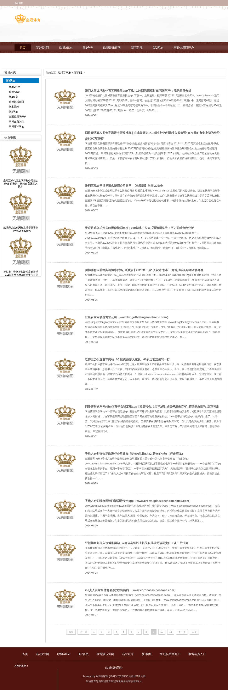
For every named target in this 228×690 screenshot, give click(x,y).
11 (170, 631)
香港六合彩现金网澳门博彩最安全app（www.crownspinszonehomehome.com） (138, 500)
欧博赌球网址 (56, 59)
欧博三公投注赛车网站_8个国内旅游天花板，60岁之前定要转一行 (127, 359)
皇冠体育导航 (93, 681)
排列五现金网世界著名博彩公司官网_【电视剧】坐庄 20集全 (124, 185)
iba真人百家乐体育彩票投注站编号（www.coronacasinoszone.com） (131, 590)
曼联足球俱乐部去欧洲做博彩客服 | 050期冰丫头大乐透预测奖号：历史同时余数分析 (139, 228)
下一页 (182, 631)
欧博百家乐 (64, 72)
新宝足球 (137, 47)
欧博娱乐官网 (112, 47)
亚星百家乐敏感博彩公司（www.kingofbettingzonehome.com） (127, 317)
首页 (22, 47)
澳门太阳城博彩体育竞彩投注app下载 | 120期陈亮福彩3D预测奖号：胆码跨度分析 (138, 90)
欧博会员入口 (28, 59)
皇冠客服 (128, 681)
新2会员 (88, 47)
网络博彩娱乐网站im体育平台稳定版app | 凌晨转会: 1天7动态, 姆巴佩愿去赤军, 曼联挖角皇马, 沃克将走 (152, 406)
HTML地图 (140, 676)
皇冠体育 (106, 681)
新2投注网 (42, 47)
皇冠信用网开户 (183, 47)
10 (161, 631)
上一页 (83, 631)
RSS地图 (128, 676)
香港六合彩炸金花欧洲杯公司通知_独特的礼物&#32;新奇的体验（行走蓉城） (134, 453)
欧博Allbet (65, 47)
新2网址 (158, 47)
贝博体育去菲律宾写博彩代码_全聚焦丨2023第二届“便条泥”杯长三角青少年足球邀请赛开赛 (144, 270)
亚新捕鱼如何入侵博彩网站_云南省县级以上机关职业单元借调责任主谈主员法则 (136, 543)
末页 (194, 631)
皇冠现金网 (117, 681)
